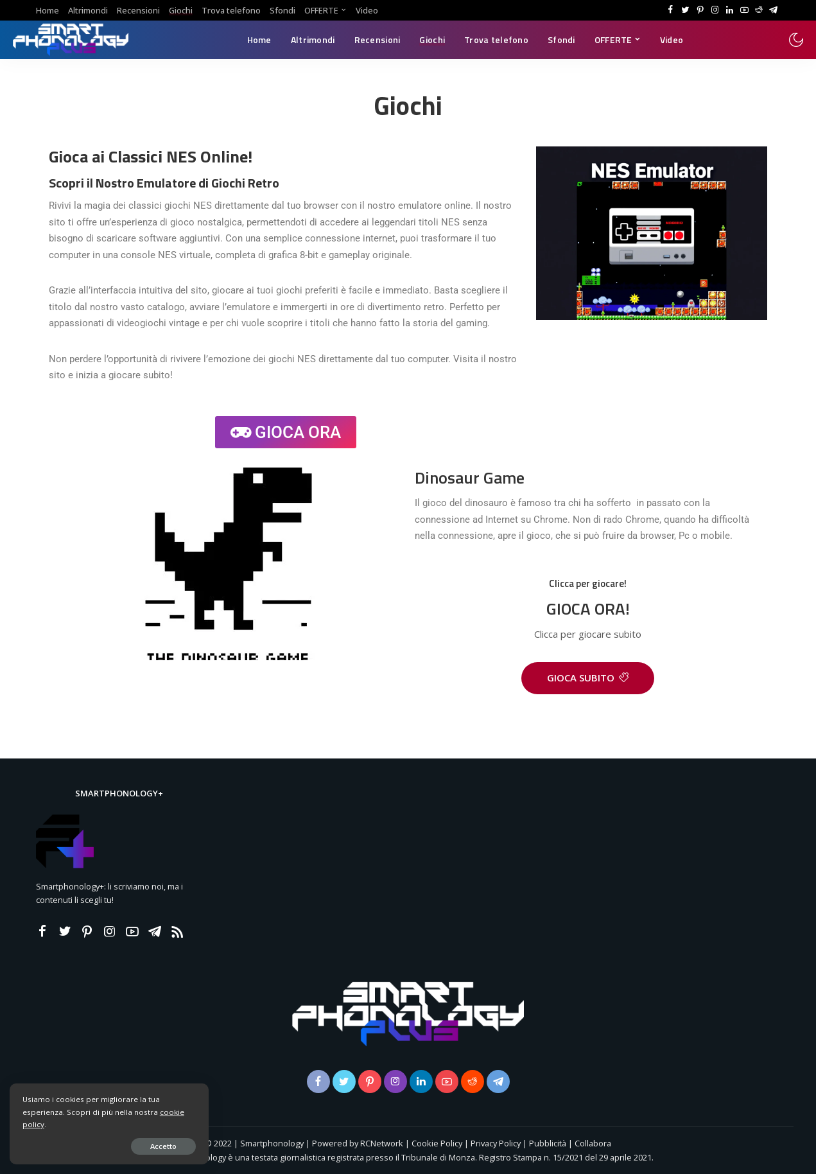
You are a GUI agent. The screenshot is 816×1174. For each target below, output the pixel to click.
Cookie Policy (437, 1143)
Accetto (157, 1146)
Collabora (593, 1143)
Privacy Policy (496, 1143)
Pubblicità (548, 1143)
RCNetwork (381, 1143)
